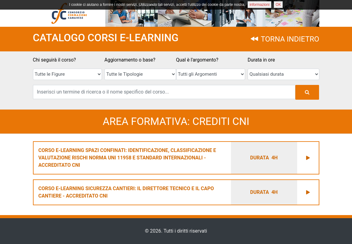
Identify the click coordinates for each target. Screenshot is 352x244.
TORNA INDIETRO (285, 39)
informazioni (259, 4)
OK (278, 4)
